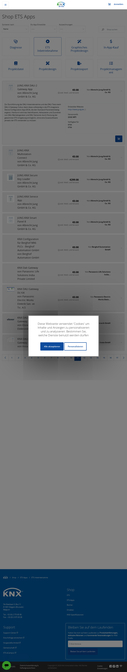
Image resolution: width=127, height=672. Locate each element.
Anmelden (118, 4)
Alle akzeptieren (52, 346)
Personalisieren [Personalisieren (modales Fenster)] (75, 346)
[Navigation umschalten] (5, 4)
